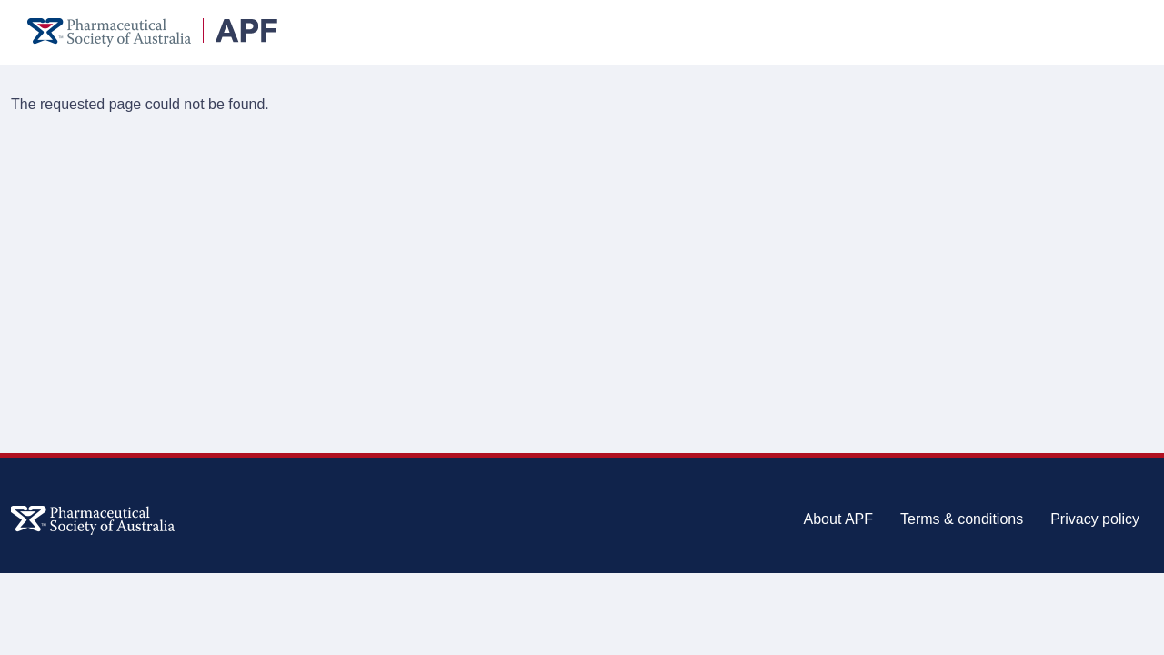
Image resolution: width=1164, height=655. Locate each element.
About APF (839, 519)
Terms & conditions (961, 519)
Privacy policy (1094, 519)
